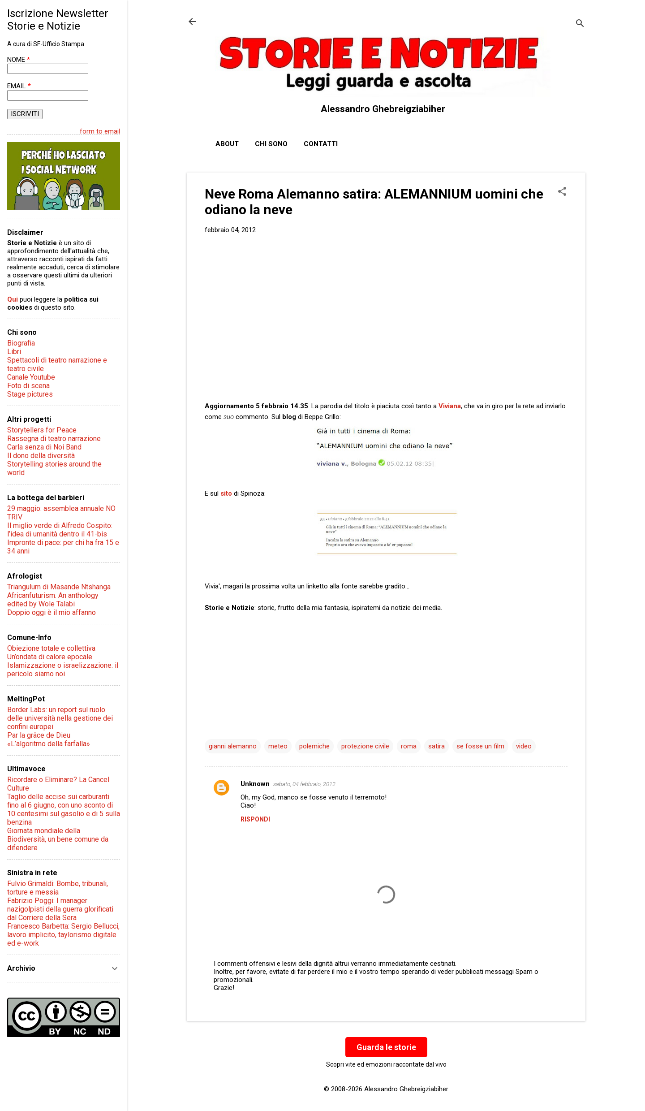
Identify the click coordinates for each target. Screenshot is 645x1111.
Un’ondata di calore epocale (49, 657)
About (227, 144)
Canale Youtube (31, 377)
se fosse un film (480, 746)
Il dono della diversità (41, 455)
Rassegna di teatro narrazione (54, 438)
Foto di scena (28, 385)
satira (436, 746)
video (524, 746)
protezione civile (365, 746)
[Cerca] (580, 24)
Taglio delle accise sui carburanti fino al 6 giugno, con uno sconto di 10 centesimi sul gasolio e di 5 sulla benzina (63, 809)
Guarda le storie (386, 1047)
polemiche (314, 746)
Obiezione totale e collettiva (51, 648)
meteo (278, 746)
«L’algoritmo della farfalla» (48, 743)
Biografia (21, 343)
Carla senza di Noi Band (44, 447)
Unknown (255, 784)
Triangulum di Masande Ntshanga (59, 587)
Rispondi (255, 819)
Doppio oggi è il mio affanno (51, 612)
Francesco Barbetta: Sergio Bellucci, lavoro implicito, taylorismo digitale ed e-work (63, 934)
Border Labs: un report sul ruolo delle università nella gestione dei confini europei (60, 718)
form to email (100, 131)
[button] (562, 192)
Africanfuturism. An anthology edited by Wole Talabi (53, 599)
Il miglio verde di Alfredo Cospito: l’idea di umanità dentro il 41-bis (59, 529)
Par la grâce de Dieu (38, 735)
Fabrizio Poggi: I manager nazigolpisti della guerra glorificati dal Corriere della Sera (60, 909)
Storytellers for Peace (42, 430)
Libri (14, 351)
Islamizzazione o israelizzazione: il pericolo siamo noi (62, 669)
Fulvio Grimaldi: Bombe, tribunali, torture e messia (57, 887)
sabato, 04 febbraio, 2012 (304, 784)
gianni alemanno (233, 746)
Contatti (321, 144)
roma (409, 746)
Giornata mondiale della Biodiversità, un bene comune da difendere (57, 839)
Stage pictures (30, 394)
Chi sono (271, 144)
